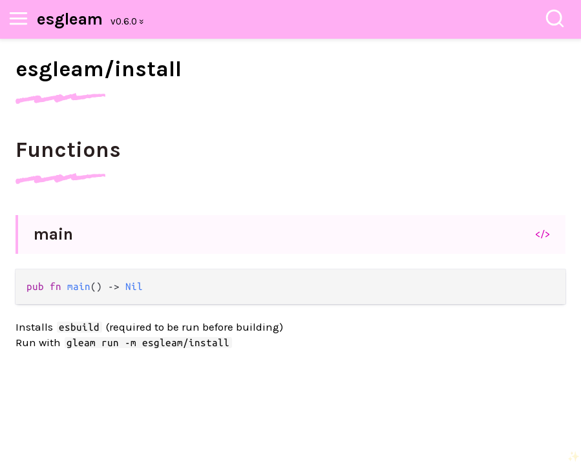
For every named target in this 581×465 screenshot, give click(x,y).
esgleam (70, 19)
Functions (68, 150)
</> (542, 233)
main (53, 234)
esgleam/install (99, 69)
